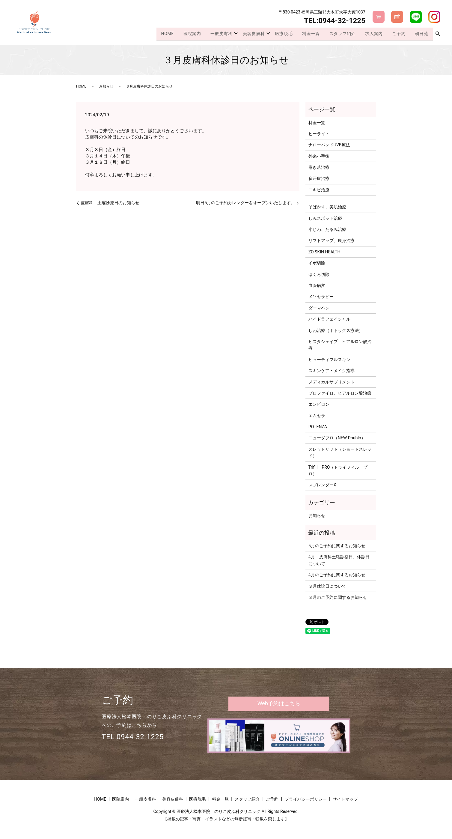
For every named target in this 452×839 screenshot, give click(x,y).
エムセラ (316, 415)
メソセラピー (321, 296)
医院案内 (183, 34)
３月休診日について (327, 586)
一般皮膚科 (213, 34)
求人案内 (372, 34)
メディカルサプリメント (331, 382)
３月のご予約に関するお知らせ (337, 597)
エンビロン (318, 404)
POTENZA (317, 426)
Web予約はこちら (278, 703)
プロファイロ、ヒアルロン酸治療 (339, 393)
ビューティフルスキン (329, 359)
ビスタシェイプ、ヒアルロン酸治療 (339, 345)
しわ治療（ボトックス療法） (335, 330)
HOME (157, 34)
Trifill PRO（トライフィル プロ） (338, 470)
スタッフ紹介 (339, 34)
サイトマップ (345, 799)
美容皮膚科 (247, 34)
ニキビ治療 (318, 189)
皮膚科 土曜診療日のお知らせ (110, 202)
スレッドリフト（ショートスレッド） (339, 452)
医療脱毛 (278, 34)
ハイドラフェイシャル (329, 319)
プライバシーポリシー (306, 799)
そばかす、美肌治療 (327, 207)
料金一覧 (307, 34)
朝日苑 (421, 34)
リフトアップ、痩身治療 (331, 240)
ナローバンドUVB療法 (329, 144)
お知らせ (106, 86)
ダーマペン (318, 308)
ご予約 (397, 34)
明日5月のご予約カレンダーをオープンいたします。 (245, 202)
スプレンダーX (322, 484)
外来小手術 (318, 156)
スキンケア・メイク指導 (331, 370)
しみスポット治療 (325, 218)
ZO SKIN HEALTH (324, 251)
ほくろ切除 (318, 274)
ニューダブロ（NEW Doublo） (336, 437)
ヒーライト (318, 133)
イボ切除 (316, 263)
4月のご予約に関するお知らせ (336, 574)
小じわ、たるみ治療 (327, 229)
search (438, 34)
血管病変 (316, 285)
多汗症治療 (318, 178)
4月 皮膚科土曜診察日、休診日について (339, 560)
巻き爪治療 (318, 167)
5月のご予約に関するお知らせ (336, 545)
